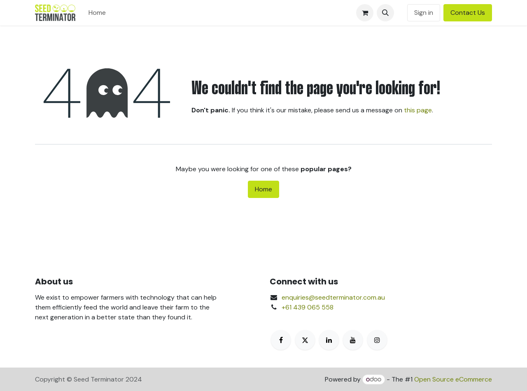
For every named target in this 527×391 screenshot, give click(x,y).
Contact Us (467, 12)
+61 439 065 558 (307, 307)
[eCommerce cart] (364, 12)
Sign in (423, 12)
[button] (385, 12)
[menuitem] (97, 13)
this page (418, 110)
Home (263, 189)
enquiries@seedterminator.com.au (333, 297)
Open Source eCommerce (453, 379)
